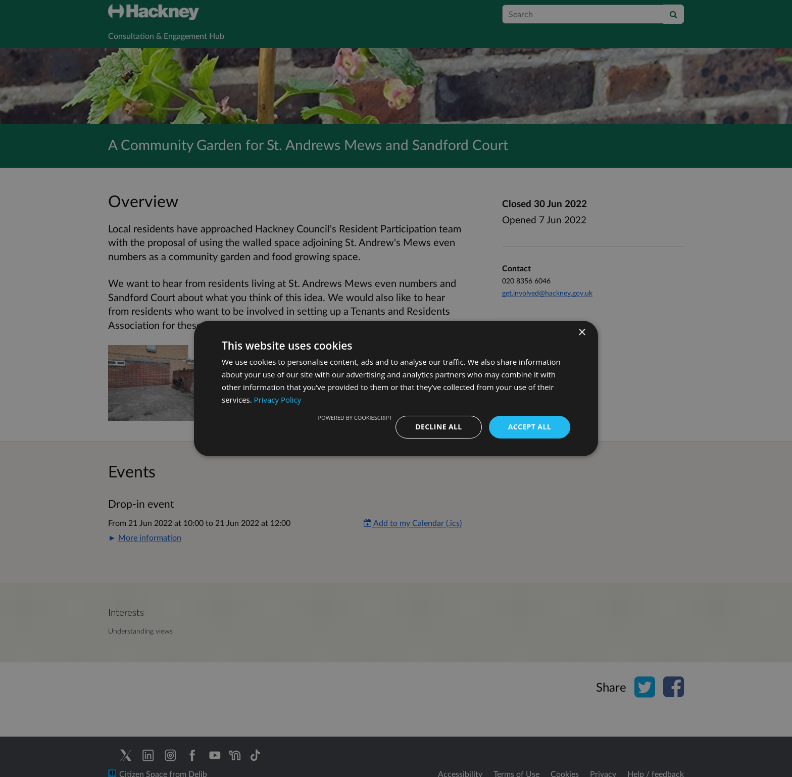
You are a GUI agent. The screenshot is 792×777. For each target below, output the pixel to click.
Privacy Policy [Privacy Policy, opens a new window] (278, 400)
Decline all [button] (438, 426)
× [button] (581, 332)
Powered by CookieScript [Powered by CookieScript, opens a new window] (355, 417)
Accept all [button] (529, 426)
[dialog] (396, 388)
